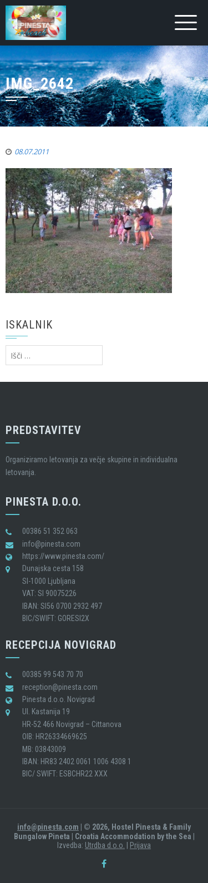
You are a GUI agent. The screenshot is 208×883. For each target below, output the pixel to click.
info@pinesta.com (48, 827)
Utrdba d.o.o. (105, 845)
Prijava (140, 845)
